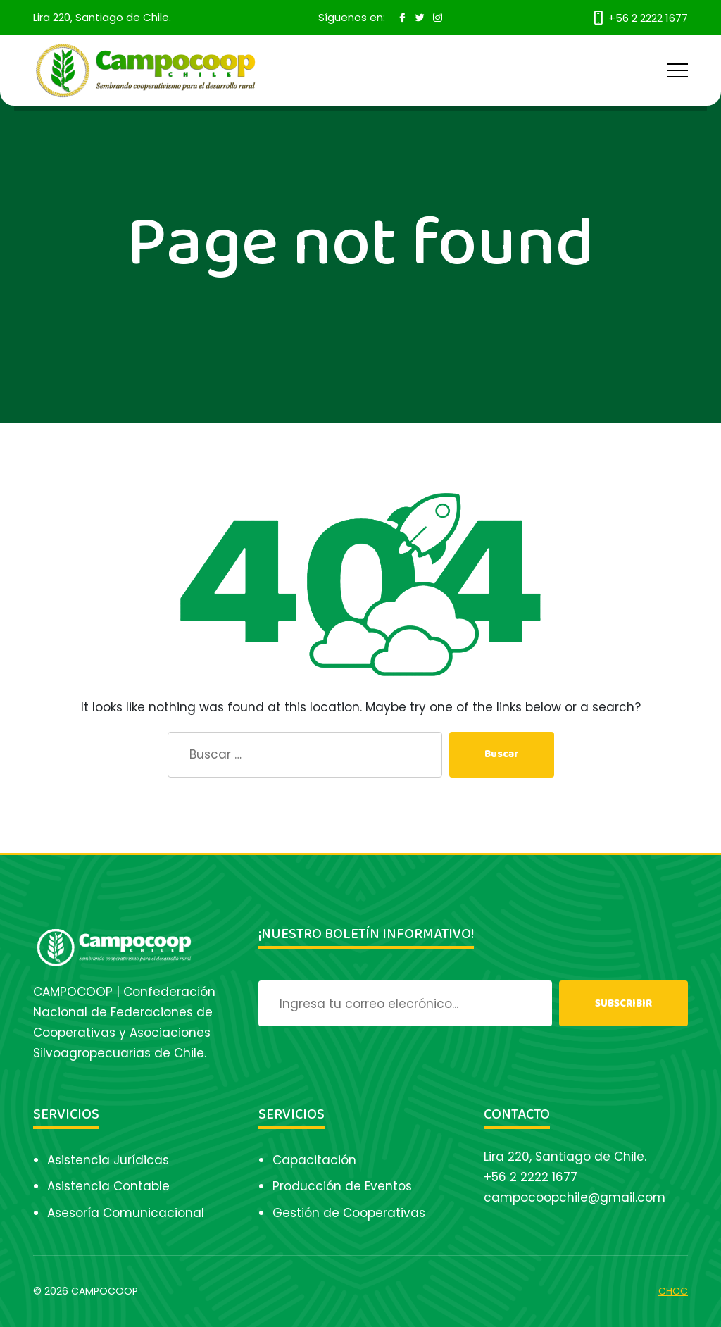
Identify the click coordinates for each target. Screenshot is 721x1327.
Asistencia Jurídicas (108, 1160)
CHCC (673, 1291)
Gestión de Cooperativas (348, 1212)
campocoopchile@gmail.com (574, 1197)
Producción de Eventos (342, 1186)
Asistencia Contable (108, 1186)
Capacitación (314, 1160)
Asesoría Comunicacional (125, 1212)
